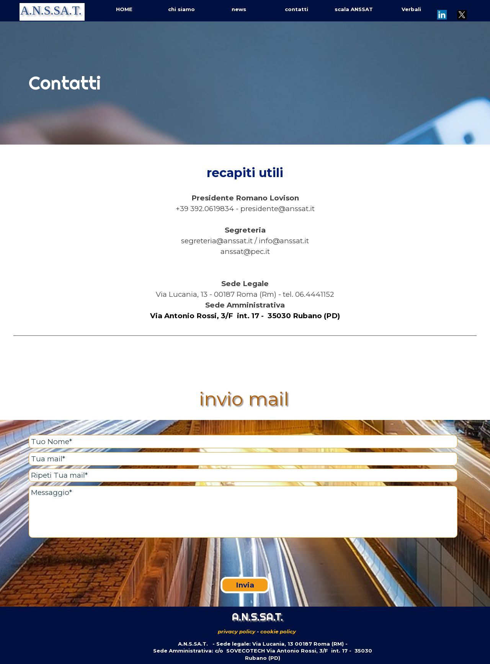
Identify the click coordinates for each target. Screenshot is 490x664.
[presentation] (87, 558)
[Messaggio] (243, 512)
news (239, 9)
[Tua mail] (243, 458)
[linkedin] (441, 14)
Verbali (411, 9)
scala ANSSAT (354, 9)
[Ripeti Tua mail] (243, 475)
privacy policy (236, 631)
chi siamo (181, 9)
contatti (296, 9)
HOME (124, 9)
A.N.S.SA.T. (51, 10)
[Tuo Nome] (243, 441)
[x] (461, 14)
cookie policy (278, 631)
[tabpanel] (245, 83)
